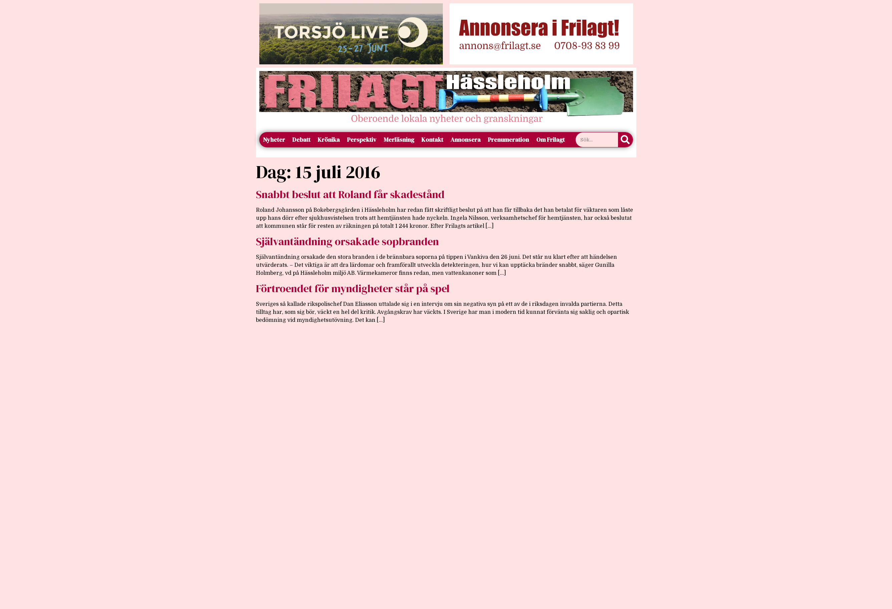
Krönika (329, 139)
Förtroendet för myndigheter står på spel (353, 288)
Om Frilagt (550, 139)
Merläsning (399, 139)
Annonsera (466, 139)
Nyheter (274, 139)
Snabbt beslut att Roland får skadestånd (350, 194)
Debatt (301, 139)
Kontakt (432, 139)
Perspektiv (361, 139)
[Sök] (625, 139)
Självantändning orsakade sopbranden (347, 241)
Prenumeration (508, 139)
